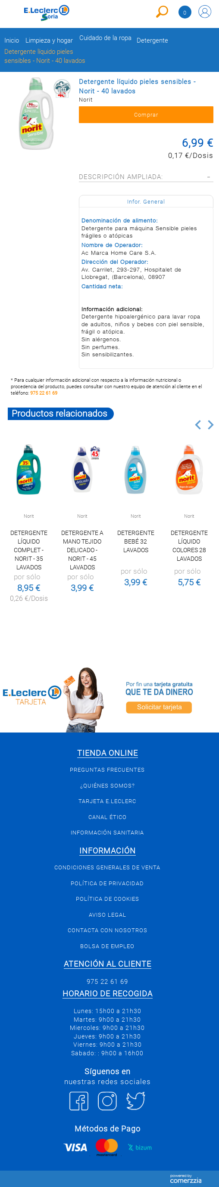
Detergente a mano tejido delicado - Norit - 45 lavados (82, 550)
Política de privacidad (107, 883)
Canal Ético (107, 817)
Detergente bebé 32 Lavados (135, 541)
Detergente (152, 40)
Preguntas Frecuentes (107, 770)
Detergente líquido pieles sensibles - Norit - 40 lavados (44, 56)
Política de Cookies (107, 899)
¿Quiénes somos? (107, 785)
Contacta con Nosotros (107, 930)
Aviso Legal (107, 915)
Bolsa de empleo (107, 946)
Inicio (11, 40)
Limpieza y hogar (49, 40)
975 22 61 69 (43, 393)
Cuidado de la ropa (105, 38)
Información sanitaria (107, 832)
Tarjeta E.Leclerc (107, 801)
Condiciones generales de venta (107, 867)
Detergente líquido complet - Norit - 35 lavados (28, 550)
